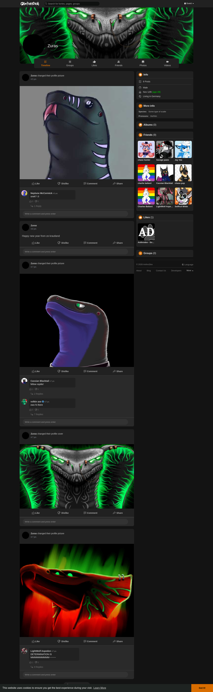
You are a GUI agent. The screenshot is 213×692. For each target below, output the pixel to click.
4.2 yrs (33, 79)
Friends (148, 135)
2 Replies (37, 393)
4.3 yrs (33, 229)
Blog (149, 271)
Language (187, 265)
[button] (72, 3)
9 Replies (37, 666)
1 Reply (36, 206)
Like (36, 183)
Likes (147, 217)
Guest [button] (189, 3)
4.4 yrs (33, 267)
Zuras (53, 45)
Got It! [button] (202, 688)
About (139, 271)
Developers (176, 271)
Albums (148, 125)
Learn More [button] (99, 688)
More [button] (190, 270)
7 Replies (37, 414)
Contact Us (161, 271)
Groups (148, 253)
